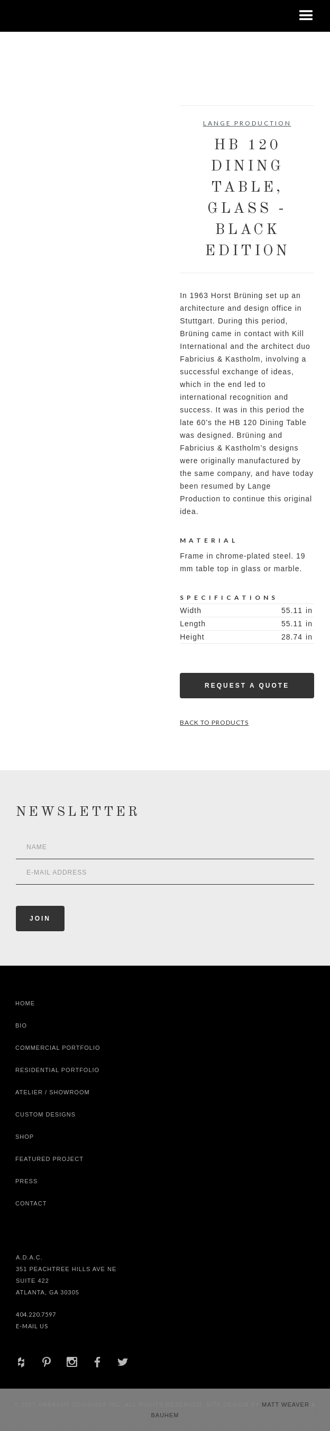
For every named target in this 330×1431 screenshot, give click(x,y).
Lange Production (247, 123)
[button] (306, 16)
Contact (31, 1203)
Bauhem (165, 1415)
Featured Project (49, 1159)
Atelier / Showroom (52, 1092)
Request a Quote (247, 685)
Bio (21, 1025)
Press (26, 1181)
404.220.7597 (36, 1314)
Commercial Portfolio (57, 1048)
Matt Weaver (286, 1404)
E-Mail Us (32, 1325)
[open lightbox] (49, 153)
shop (24, 1136)
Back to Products (214, 722)
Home (25, 1003)
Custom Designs (45, 1114)
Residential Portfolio (57, 1070)
